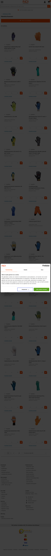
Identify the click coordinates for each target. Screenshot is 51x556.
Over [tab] (42, 269)
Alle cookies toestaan (41, 289)
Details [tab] (25, 269)
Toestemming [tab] (9, 269)
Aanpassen (25, 289)
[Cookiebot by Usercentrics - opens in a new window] (43, 266)
